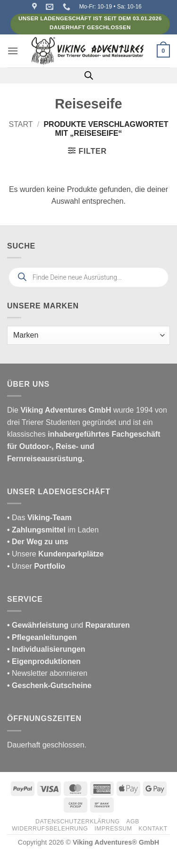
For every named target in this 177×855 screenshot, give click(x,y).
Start (21, 124)
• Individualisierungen (46, 649)
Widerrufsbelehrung (50, 828)
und (68, 625)
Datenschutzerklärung (77, 821)
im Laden (53, 530)
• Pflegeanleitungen (42, 637)
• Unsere (22, 554)
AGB (132, 821)
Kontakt (153, 828)
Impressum (113, 828)
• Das (39, 518)
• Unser (36, 566)
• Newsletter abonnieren (47, 673)
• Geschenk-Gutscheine (49, 685)
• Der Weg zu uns (37, 542)
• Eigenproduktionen (44, 661)
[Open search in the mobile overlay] (88, 75)
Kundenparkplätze (71, 554)
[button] (12, 50)
